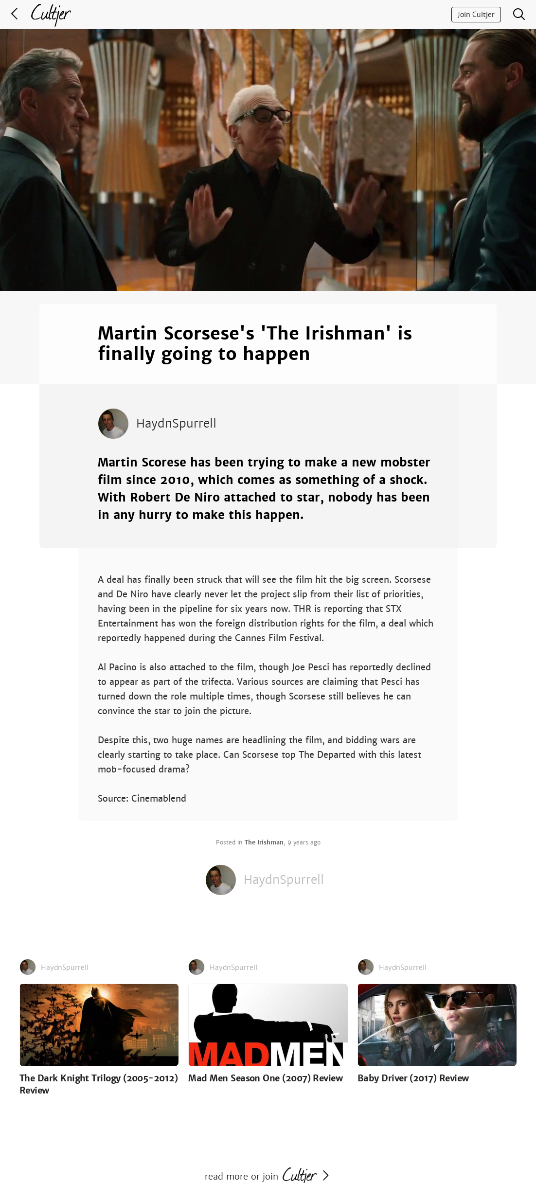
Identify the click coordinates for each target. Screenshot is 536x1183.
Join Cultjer (476, 14)
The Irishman (264, 842)
